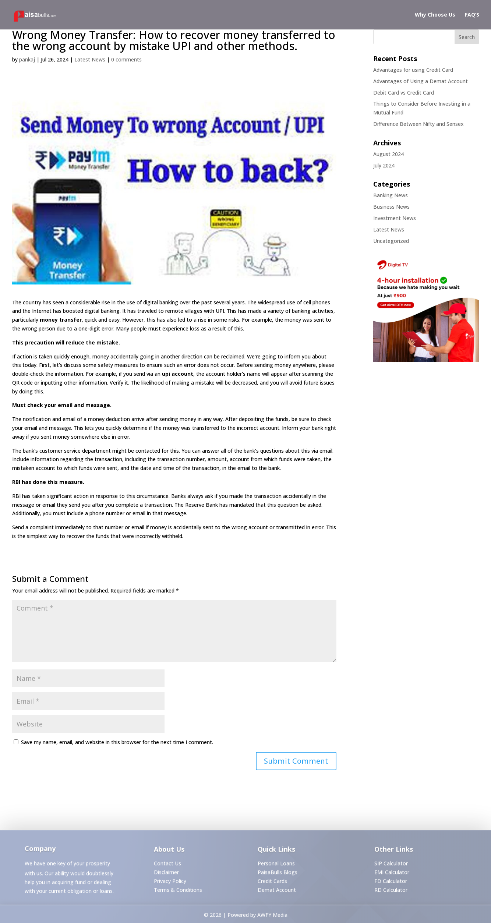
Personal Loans (276, 865)
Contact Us (167, 865)
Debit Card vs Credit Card (403, 92)
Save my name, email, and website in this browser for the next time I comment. (117, 742)
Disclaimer (166, 873)
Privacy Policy (170, 882)
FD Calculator (390, 882)
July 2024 (384, 165)
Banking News (390, 195)
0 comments (126, 59)
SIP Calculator (391, 865)
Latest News (89, 59)
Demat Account (277, 891)
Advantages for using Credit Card (413, 69)
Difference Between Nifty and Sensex (418, 123)
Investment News (394, 218)
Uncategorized (391, 240)
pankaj (27, 59)
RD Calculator (390, 891)
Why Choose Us (435, 15)
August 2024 (388, 154)
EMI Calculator (391, 873)
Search (467, 36)
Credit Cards (272, 882)
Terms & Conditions (178, 891)
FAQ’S (472, 15)
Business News (391, 206)
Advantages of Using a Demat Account (420, 81)
